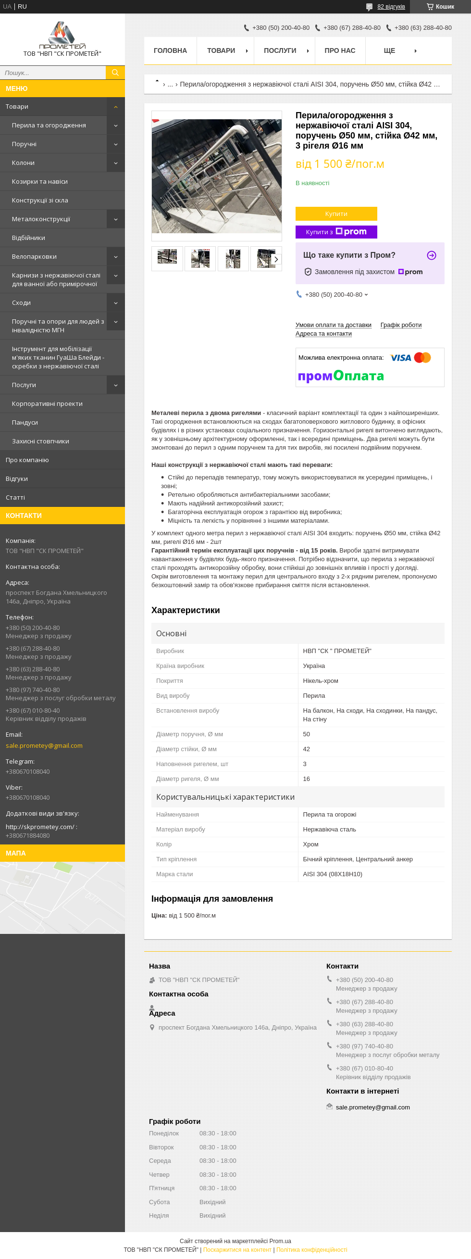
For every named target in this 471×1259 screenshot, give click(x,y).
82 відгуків (391, 6)
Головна (170, 50)
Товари (17, 106)
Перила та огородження (49, 125)
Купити (336, 213)
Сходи (21, 302)
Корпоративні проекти (47, 403)
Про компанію (27, 459)
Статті (15, 497)
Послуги (24, 384)
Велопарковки (34, 256)
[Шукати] (115, 72)
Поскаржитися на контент (237, 1249)
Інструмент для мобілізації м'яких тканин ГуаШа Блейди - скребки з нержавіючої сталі (58, 357)
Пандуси (25, 422)
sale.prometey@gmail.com (44, 745)
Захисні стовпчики (40, 441)
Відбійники (28, 237)
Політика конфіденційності (311, 1249)
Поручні (24, 143)
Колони (23, 162)
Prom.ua (280, 1241)
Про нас (340, 50)
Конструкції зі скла (40, 200)
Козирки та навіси (40, 181)
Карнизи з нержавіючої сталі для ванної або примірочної (56, 279)
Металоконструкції (41, 218)
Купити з (336, 232)
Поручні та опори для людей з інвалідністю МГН (58, 325)
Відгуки (17, 478)
